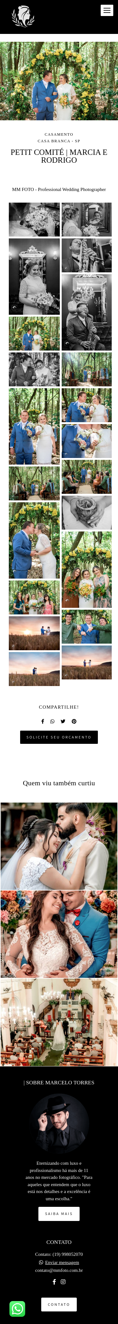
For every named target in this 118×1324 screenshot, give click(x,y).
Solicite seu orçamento (59, 737)
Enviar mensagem (62, 1262)
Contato (59, 1304)
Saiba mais (59, 1213)
